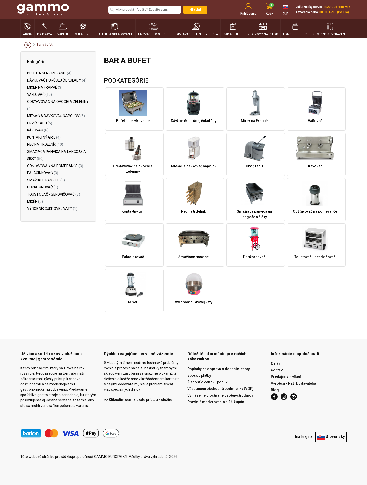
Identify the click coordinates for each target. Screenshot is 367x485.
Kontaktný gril (44, 137)
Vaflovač (39, 94)
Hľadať (195, 9)
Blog (275, 390)
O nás (275, 363)
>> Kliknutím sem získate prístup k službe (138, 400)
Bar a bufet (45, 44)
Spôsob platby (199, 375)
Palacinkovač (42, 173)
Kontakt (277, 370)
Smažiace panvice (46, 180)
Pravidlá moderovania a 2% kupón (215, 402)
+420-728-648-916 (336, 7)
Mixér (35, 201)
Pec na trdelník (45, 144)
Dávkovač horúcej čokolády (56, 80)
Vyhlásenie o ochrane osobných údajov (220, 395)
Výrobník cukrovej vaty (52, 209)
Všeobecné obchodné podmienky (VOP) (220, 389)
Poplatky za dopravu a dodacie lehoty (218, 369)
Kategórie (36, 61)
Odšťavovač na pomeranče (55, 166)
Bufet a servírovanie (49, 73)
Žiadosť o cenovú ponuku (208, 382)
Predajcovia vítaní (286, 377)
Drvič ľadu (39, 123)
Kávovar (37, 130)
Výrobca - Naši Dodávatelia (293, 383)
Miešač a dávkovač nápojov (56, 116)
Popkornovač (42, 187)
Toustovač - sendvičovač (53, 194)
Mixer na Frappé (44, 87)
